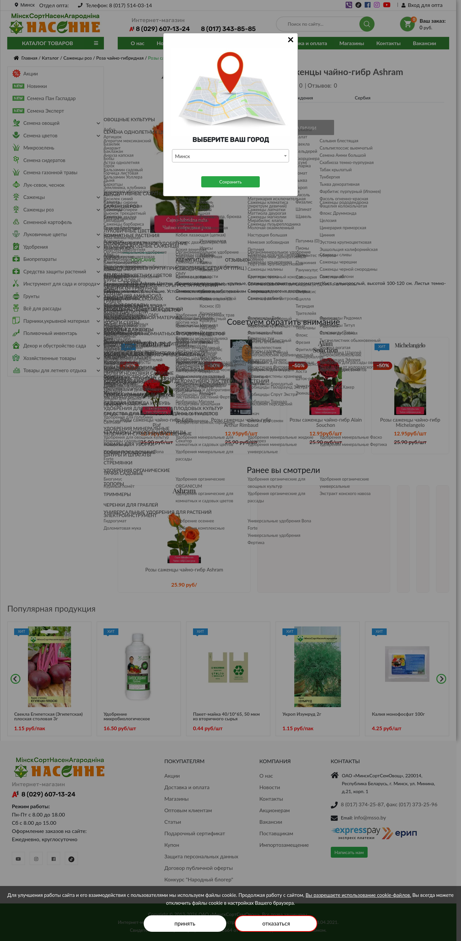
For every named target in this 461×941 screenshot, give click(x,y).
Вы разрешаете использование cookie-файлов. (358, 895)
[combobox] (230, 155)
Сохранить (230, 181)
